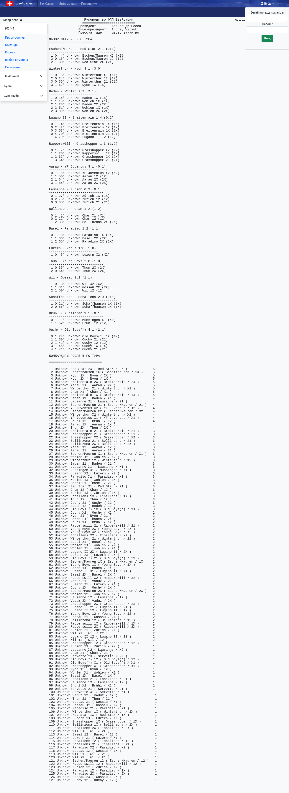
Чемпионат (11, 76)
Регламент (12, 67)
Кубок (8, 86)
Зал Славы (47, 3)
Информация (68, 3)
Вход (266, 3)
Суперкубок (12, 96)
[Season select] (23, 28)
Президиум (89, 3)
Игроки (10, 52)
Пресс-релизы (15, 37)
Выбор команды (16, 60)
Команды (11, 45)
